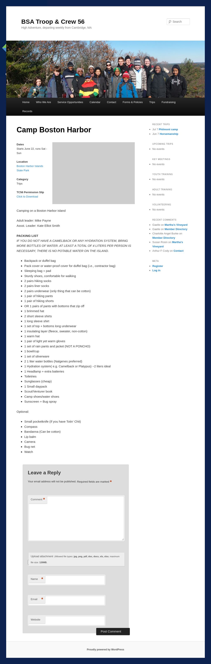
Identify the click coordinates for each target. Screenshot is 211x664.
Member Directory (176, 229)
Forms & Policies (133, 102)
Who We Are (43, 102)
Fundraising (169, 102)
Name (37, 579)
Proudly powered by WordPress (105, 649)
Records (27, 111)
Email (37, 599)
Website (35, 619)
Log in (156, 270)
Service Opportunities (70, 102)
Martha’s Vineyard (176, 224)
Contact (111, 102)
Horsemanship (169, 133)
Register (157, 266)
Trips (152, 102)
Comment (38, 500)
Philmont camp (168, 129)
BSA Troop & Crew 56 (52, 21)
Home (25, 102)
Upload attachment (75, 559)
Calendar (95, 102)
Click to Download (27, 196)
